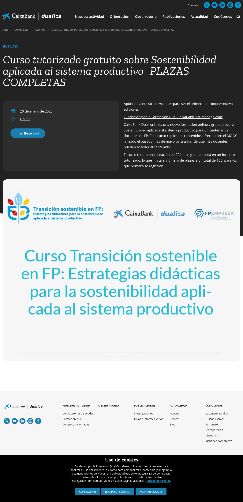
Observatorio (146, 16)
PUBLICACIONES (144, 405)
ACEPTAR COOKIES (151, 491)
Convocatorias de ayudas (78, 413)
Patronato (211, 424)
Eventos (174, 419)
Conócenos (223, 16)
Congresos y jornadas (76, 424)
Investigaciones (143, 413)
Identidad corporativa (218, 441)
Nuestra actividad (89, 16)
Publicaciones (173, 16)
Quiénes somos (215, 419)
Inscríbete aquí (28, 133)
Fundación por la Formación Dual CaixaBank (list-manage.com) (173, 117)
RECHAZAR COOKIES (117, 491)
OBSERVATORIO (108, 405)
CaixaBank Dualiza (216, 413)
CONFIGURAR (87, 491)
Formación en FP (73, 419)
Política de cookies (158, 480)
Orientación (119, 16)
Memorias (211, 435)
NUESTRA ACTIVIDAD (76, 405)
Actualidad (199, 16)
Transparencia (214, 430)
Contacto (193, 5)
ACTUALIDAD (178, 405)
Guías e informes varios (148, 419)
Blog (172, 424)
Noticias (175, 413)
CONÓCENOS (213, 405)
